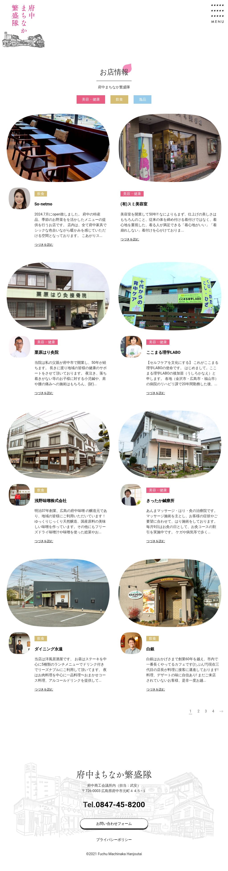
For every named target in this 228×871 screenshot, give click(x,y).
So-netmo (43, 204)
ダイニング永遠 (49, 648)
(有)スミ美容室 (133, 204)
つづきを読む (44, 245)
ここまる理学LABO (163, 352)
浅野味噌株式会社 (51, 500)
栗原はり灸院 (47, 352)
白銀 (150, 648)
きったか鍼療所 (160, 500)
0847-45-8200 (120, 804)
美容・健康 (91, 99)
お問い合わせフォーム (114, 823)
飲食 (119, 99)
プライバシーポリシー (114, 840)
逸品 (142, 99)
